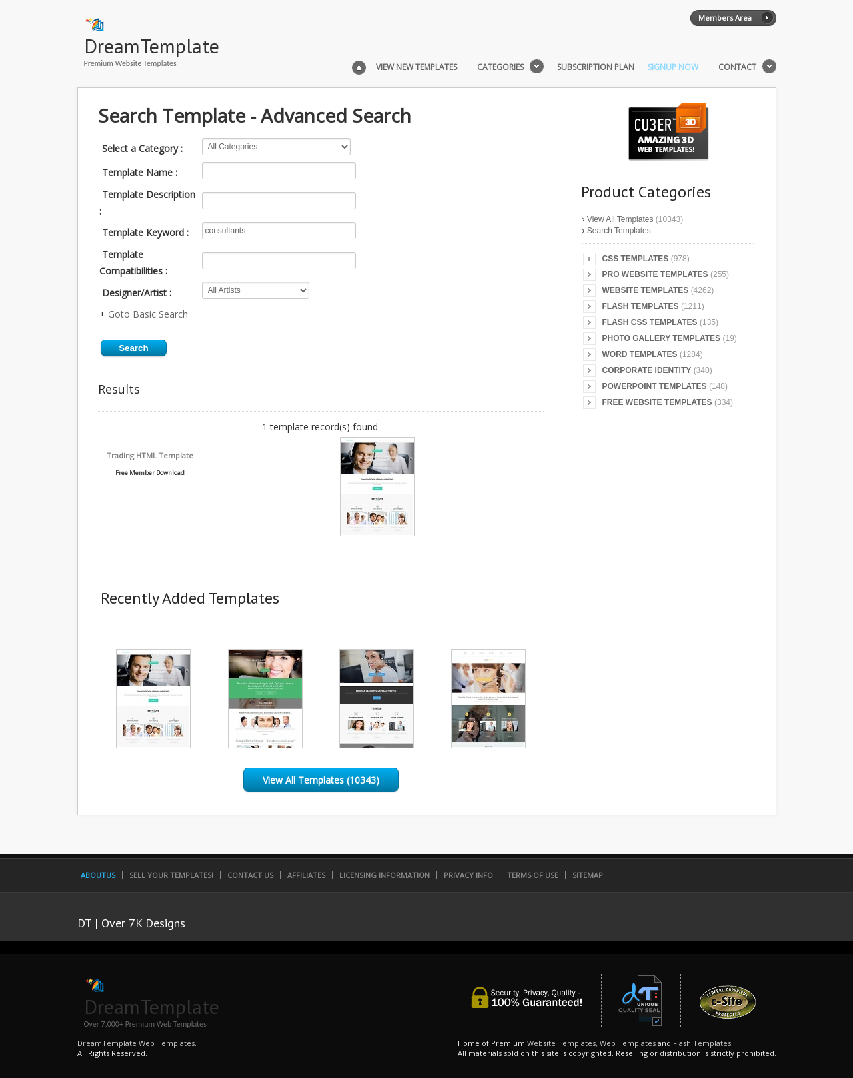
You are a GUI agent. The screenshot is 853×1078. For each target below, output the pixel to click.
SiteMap (587, 875)
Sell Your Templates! (171, 875)
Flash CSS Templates (650, 322)
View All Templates (620, 219)
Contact (737, 67)
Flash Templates (640, 306)
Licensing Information (384, 875)
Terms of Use (532, 875)
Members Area (725, 18)
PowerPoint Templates (654, 386)
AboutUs (98, 875)
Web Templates (628, 1043)
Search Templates (619, 230)
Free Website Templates (657, 402)
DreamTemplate (151, 46)
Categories (500, 67)
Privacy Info (468, 875)
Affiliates (306, 875)
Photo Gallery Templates (661, 338)
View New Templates (416, 67)
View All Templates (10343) (321, 780)
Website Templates (645, 290)
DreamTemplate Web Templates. (137, 1043)
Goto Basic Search (148, 314)
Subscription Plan (595, 67)
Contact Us (250, 875)
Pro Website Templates (655, 274)
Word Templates (640, 354)
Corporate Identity (647, 370)
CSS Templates (635, 258)
